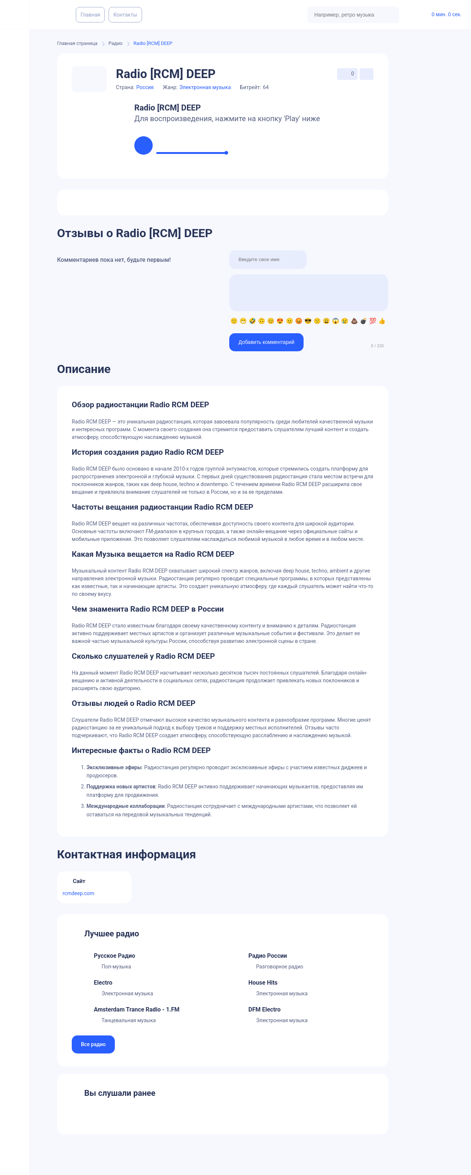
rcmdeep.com (78, 893)
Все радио (93, 1044)
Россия (144, 87)
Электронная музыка (205, 87)
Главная (90, 15)
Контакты (125, 15)
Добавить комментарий (266, 342)
